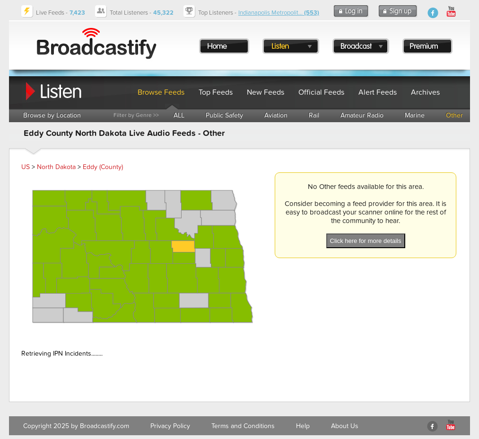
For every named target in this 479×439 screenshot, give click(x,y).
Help (303, 426)
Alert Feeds (377, 92)
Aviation (275, 115)
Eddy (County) (103, 167)
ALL (179, 115)
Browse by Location (52, 115)
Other (454, 115)
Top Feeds (216, 92)
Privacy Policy (170, 426)
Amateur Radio (361, 115)
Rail (314, 115)
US (25, 167)
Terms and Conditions (243, 426)
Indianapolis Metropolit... (278, 13)
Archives (425, 92)
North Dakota (56, 167)
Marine (415, 115)
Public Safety (224, 115)
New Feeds (265, 92)
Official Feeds (321, 92)
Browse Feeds (161, 92)
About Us (344, 426)
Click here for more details (365, 240)
